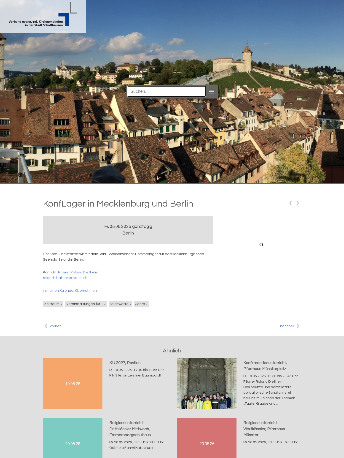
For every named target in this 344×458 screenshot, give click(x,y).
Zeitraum (51, 304)
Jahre (140, 304)
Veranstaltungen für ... (84, 304)
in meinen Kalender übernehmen (70, 290)
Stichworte (119, 304)
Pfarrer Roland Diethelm (78, 272)
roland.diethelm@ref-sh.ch (65, 278)
